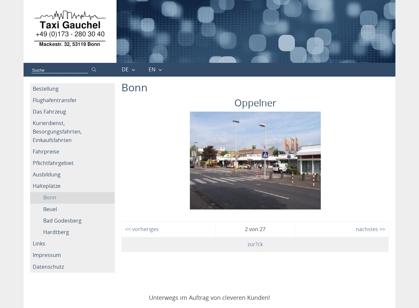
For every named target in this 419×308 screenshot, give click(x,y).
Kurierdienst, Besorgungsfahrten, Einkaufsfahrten (57, 131)
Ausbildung (47, 174)
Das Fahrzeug (49, 111)
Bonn (49, 197)
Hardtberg (56, 232)
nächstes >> (370, 229)
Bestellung (46, 88)
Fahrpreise (46, 151)
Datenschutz (48, 266)
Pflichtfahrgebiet (53, 163)
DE (125, 69)
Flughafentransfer (55, 100)
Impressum (47, 255)
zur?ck (255, 244)
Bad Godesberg (62, 220)
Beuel (50, 209)
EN (152, 69)
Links (39, 243)
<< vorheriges (142, 229)
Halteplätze (47, 186)
